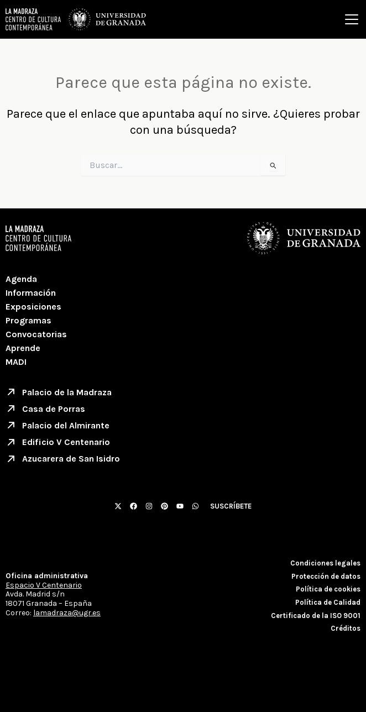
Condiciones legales (325, 563)
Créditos (345, 628)
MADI (16, 362)
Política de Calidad (327, 602)
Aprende (23, 348)
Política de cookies (328, 589)
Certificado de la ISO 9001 (315, 615)
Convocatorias (36, 334)
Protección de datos (325, 576)
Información (31, 292)
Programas (28, 320)
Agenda (21, 279)
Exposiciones (33, 306)
